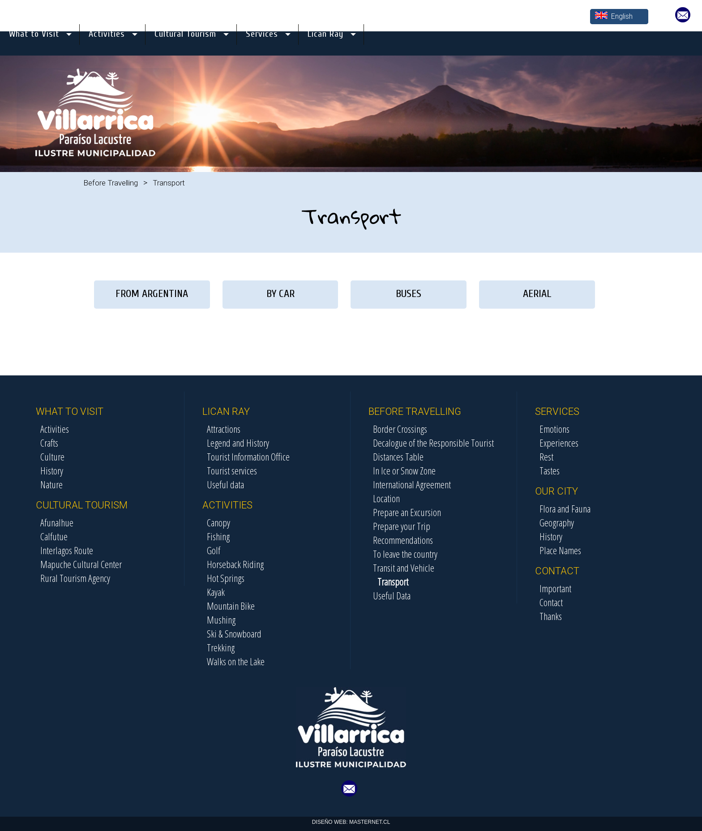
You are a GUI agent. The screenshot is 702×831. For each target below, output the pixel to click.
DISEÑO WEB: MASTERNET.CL (351, 822)
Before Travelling (110, 182)
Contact (551, 602)
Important (555, 588)
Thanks (550, 616)
